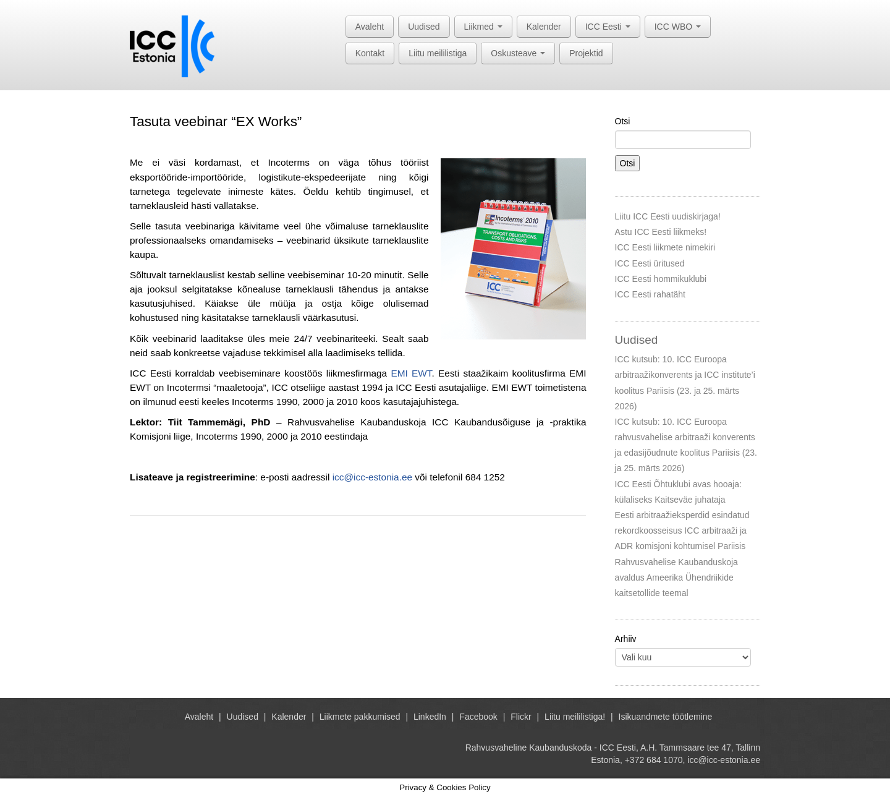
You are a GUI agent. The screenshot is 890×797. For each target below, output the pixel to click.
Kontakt (369, 53)
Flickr (521, 717)
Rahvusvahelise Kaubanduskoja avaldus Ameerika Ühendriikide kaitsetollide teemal (676, 577)
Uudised (423, 27)
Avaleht (369, 27)
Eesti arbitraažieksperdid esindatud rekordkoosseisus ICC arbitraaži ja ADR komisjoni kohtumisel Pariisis (682, 530)
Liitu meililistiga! (575, 717)
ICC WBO (678, 27)
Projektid (586, 53)
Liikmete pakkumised (360, 717)
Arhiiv (626, 639)
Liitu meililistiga (438, 53)
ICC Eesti (607, 27)
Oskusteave (518, 53)
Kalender (544, 27)
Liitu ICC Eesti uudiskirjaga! (668, 216)
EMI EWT (411, 373)
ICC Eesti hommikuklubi (661, 279)
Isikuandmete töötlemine (666, 717)
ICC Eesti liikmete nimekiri (665, 247)
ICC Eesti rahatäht (650, 294)
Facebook (478, 717)
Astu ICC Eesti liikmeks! (661, 232)
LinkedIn (429, 717)
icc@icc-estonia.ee (372, 477)
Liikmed (483, 27)
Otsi (622, 121)
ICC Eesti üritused (650, 263)
